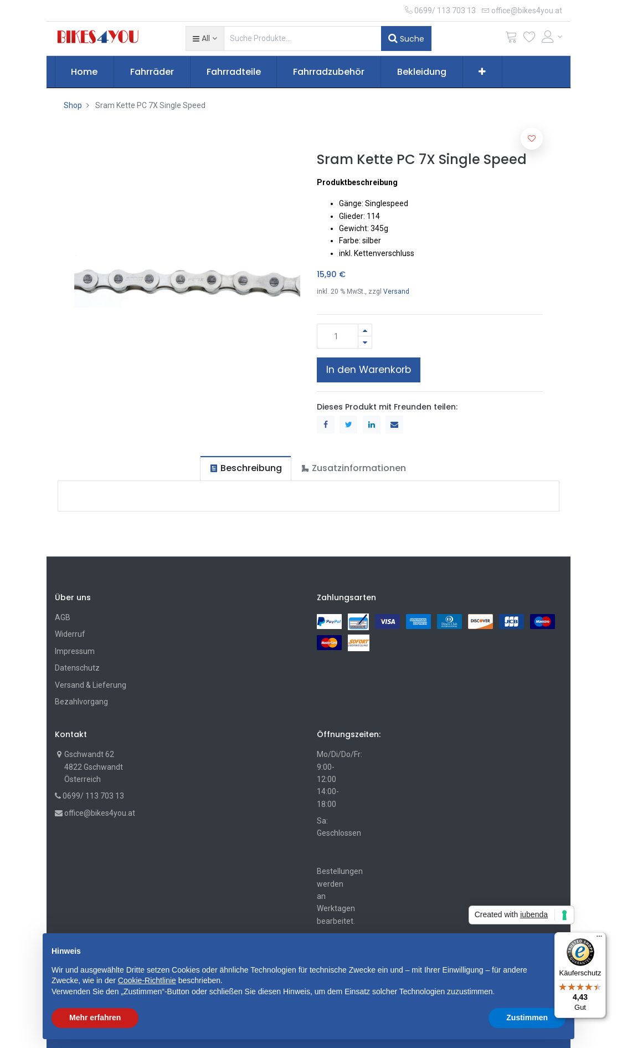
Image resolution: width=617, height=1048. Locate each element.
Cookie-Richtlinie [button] (147, 980)
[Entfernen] (365, 342)
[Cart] (511, 39)
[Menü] (599, 938)
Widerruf (70, 634)
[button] (205, 38)
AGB (62, 617)
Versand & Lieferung (90, 685)
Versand (396, 291)
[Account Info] (552, 36)
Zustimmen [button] (527, 1017)
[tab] (245, 468)
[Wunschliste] (529, 39)
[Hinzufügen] (365, 330)
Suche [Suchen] (406, 38)
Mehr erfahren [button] (95, 1017)
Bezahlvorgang (81, 701)
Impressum (75, 651)
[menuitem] (84, 72)
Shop (73, 105)
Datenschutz (77, 667)
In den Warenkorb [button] (368, 369)
